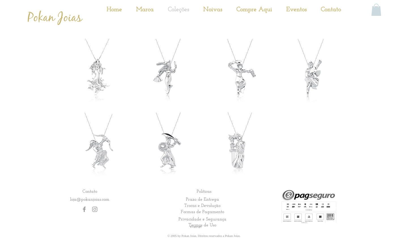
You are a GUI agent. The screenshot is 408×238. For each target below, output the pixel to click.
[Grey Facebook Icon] (84, 209)
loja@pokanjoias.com (89, 199)
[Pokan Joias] (54, 17)
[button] (376, 10)
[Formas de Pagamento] (202, 211)
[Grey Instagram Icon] (94, 209)
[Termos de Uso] (202, 225)
